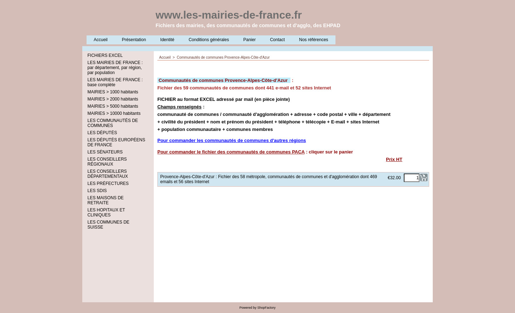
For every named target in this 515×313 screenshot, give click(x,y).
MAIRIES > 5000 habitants (113, 106)
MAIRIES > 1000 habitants (113, 91)
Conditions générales (208, 39)
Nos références (313, 39)
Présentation (134, 39)
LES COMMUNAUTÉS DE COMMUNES (113, 123)
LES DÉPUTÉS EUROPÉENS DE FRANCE (116, 142)
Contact (277, 39)
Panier (249, 39)
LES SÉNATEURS (105, 152)
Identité (167, 39)
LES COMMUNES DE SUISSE (108, 225)
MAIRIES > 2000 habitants (113, 99)
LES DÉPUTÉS (102, 132)
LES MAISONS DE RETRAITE (106, 200)
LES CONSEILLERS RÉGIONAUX (107, 162)
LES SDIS (97, 190)
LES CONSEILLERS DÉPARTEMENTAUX (108, 174)
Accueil (101, 39)
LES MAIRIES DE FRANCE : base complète (115, 82)
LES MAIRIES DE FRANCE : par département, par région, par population (115, 67)
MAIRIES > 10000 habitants (114, 113)
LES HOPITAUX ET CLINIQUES (106, 212)
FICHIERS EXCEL (105, 55)
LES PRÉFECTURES (108, 183)
